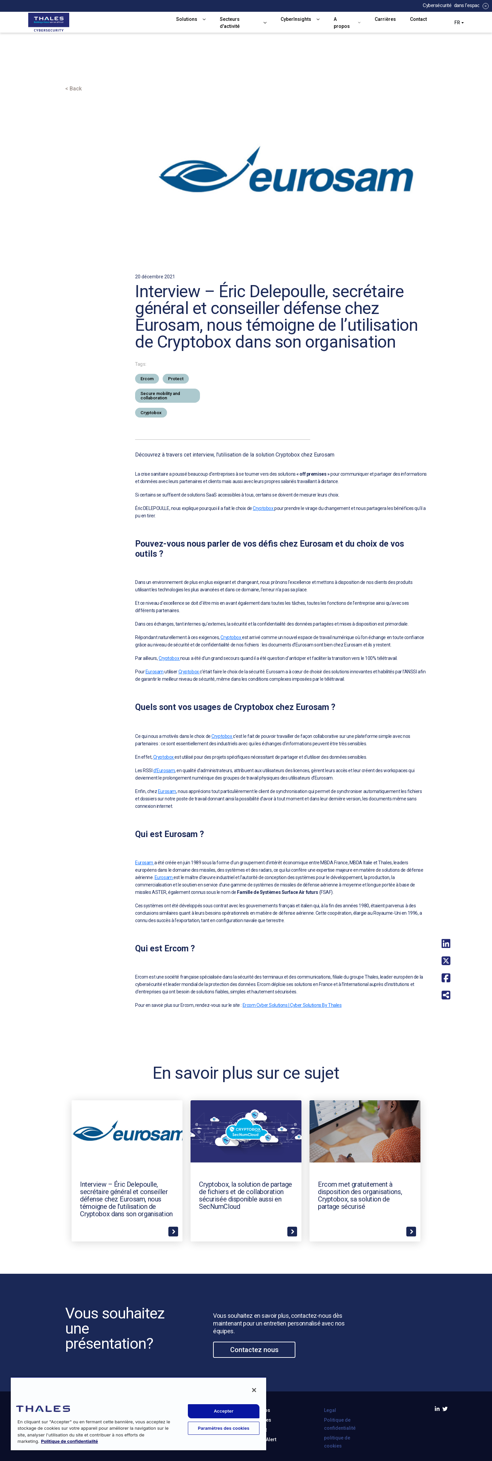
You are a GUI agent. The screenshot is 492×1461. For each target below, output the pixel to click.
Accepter (224, 1411)
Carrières (385, 19)
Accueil (75, 69)
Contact (418, 19)
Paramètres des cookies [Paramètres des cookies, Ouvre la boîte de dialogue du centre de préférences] (223, 1428)
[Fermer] (254, 1390)
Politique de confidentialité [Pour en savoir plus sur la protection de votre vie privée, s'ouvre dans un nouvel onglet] (69, 1441)
